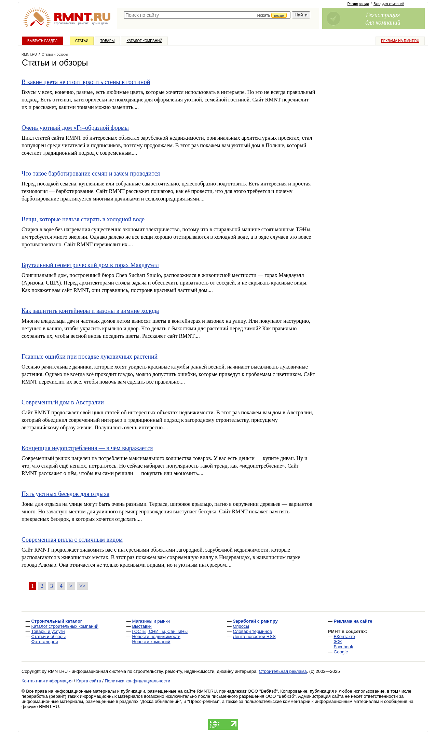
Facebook (343, 646)
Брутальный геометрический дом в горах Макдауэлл (90, 265)
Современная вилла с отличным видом (72, 539)
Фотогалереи (44, 641)
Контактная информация (47, 680)
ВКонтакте (344, 636)
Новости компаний (151, 641)
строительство (64, 23)
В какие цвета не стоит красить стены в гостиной (86, 82)
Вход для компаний (388, 4)
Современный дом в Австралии (63, 402)
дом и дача (100, 23)
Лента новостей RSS (254, 636)
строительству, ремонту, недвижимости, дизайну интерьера (195, 671)
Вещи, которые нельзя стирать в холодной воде (83, 219)
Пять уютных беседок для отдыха (65, 493)
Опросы (241, 626)
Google (340, 651)
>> (82, 586)
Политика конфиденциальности (138, 680)
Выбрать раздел (42, 41)
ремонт (83, 23)
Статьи (81, 41)
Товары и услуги (48, 631)
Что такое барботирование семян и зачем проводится (91, 173)
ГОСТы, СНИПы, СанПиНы (160, 631)
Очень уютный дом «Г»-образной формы (75, 127)
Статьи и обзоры (48, 636)
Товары (107, 41)
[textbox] (207, 15)
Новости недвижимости (156, 636)
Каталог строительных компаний (64, 626)
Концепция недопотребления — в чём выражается (87, 448)
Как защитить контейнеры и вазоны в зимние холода (90, 310)
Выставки (141, 626)
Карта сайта (88, 680)
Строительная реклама (282, 671)
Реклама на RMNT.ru (400, 41)
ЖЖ (337, 641)
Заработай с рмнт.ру (255, 621)
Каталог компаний (144, 41)
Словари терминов (252, 631)
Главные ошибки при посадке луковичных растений (90, 356)
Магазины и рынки (151, 621)
